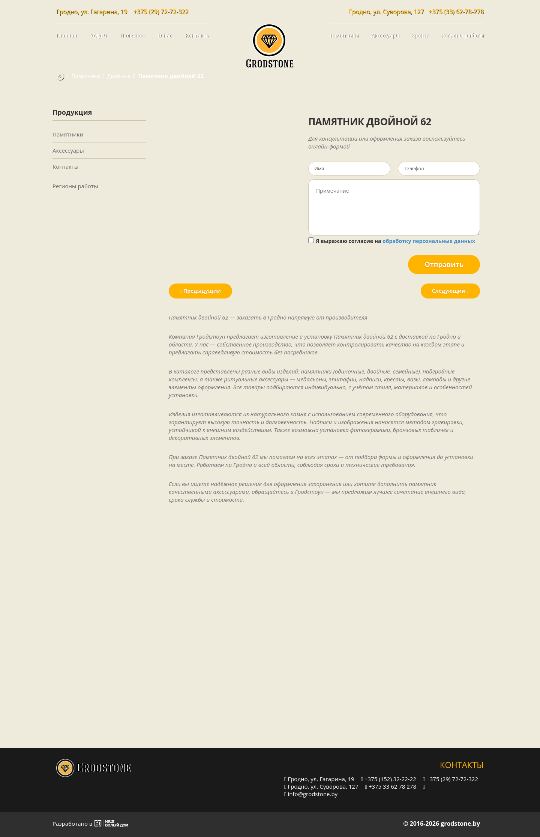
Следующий (450, 290)
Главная (66, 35)
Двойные (118, 76)
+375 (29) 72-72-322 (161, 12)
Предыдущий (200, 290)
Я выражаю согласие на (391, 240)
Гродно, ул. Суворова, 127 (321, 786)
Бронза (420, 35)
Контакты (197, 35)
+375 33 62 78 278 (390, 786)
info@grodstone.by (311, 793)
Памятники (344, 35)
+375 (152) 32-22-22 (388, 778)
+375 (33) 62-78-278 (456, 12)
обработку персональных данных (428, 240)
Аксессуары (385, 35)
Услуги (98, 35)
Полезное (132, 35)
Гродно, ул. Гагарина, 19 (319, 778)
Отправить (444, 264)
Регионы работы (462, 35)
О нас (164, 35)
